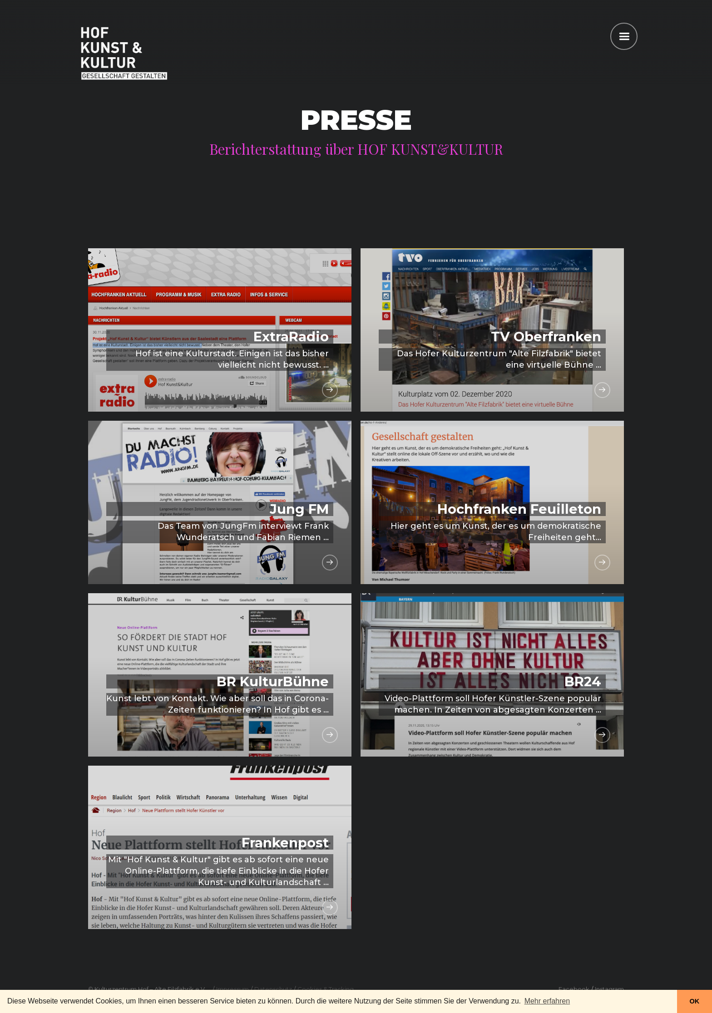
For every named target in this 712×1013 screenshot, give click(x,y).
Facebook (574, 989)
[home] (124, 52)
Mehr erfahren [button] (547, 1001)
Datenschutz (273, 989)
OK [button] (695, 1001)
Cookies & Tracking (325, 989)
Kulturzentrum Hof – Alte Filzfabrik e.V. (150, 989)
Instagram (609, 989)
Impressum (232, 989)
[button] (624, 36)
